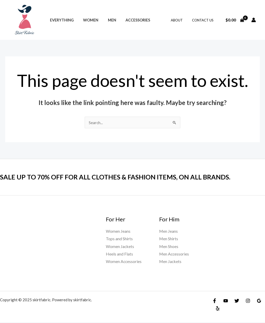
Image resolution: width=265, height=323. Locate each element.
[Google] (259, 301)
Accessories (131, 20)
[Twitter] (236, 301)
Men (107, 20)
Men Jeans (168, 231)
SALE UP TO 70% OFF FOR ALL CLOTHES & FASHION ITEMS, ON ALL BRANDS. (120, 177)
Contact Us (204, 20)
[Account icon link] (253, 20)
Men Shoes (169, 246)
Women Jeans (118, 231)
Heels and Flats (119, 254)
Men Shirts (168, 238)
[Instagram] (248, 301)
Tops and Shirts (119, 238)
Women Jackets (120, 246)
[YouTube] (225, 301)
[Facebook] (214, 301)
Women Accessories (124, 261)
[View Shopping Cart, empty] (234, 20)
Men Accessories (174, 254)
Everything (61, 20)
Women (87, 20)
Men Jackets (170, 261)
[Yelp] (217, 309)
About (180, 20)
